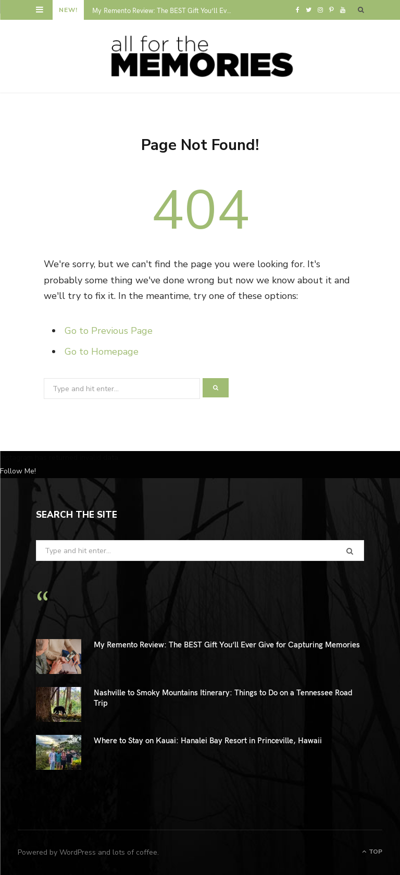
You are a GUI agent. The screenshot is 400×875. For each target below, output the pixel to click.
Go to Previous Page (109, 330)
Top (372, 851)
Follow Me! (18, 471)
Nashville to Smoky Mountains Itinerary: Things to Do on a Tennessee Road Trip (223, 697)
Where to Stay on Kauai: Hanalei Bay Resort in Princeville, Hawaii (208, 740)
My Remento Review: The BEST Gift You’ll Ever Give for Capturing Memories (165, 10)
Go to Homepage (102, 351)
